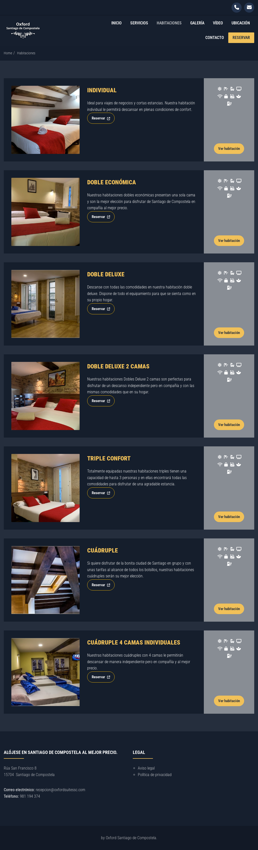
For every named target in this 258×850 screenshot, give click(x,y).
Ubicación (241, 23)
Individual (102, 90)
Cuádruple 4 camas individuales (133, 642)
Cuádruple (102, 550)
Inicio (116, 23)
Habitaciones (169, 23)
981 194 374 (30, 796)
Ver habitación (229, 148)
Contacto (214, 37)
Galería (197, 23)
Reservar (241, 37)
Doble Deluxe (105, 274)
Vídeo (218, 23)
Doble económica (111, 182)
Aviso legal (146, 768)
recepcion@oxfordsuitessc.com (60, 789)
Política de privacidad (155, 774)
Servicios (139, 23)
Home (8, 53)
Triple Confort (109, 458)
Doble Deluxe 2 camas (118, 366)
